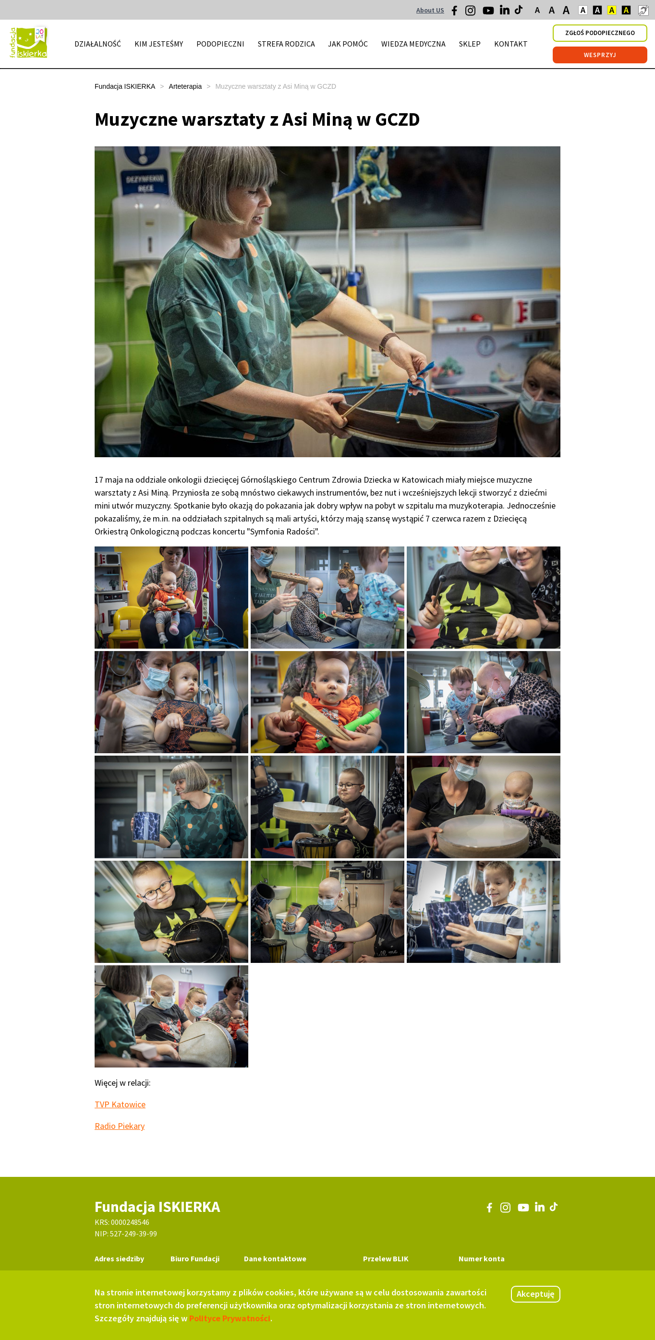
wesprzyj (600, 55)
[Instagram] (471, 14)
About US (430, 10)
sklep (470, 43)
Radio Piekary (120, 1125)
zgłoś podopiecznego (600, 33)
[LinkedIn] (505, 12)
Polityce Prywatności (229, 1318)
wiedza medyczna (413, 43)
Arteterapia (185, 86)
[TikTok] (519, 12)
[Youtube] (488, 14)
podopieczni (220, 43)
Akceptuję (536, 1293)
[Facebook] (457, 13)
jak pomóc (348, 43)
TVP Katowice (120, 1104)
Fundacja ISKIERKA (125, 86)
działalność (97, 43)
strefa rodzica (286, 43)
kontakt (511, 43)
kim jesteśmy (158, 43)
